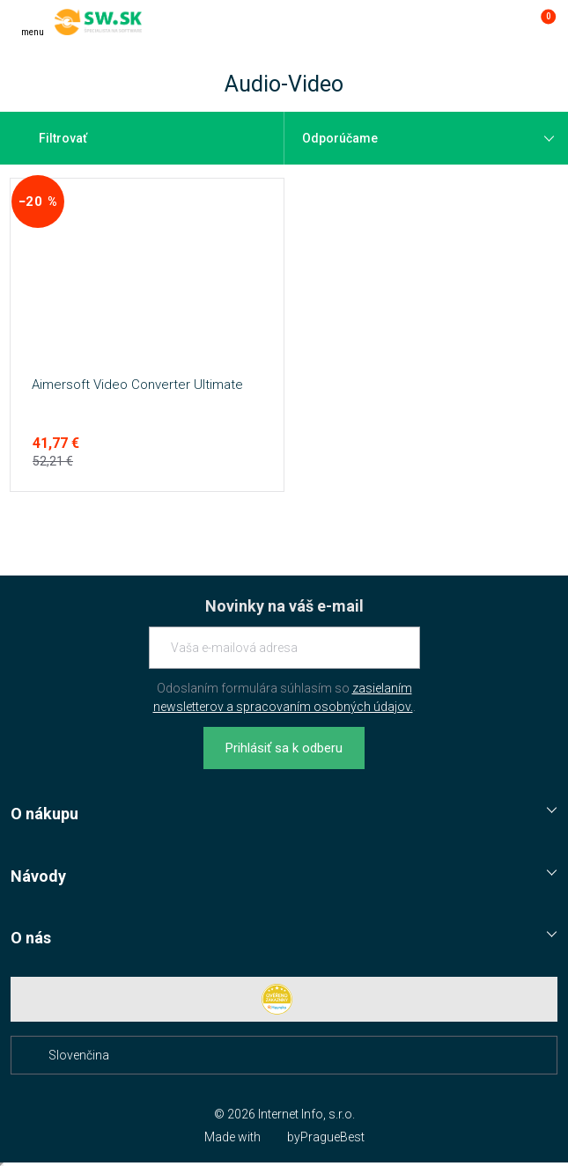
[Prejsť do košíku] (539, 22)
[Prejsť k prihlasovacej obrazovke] (504, 22)
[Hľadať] (469, 22)
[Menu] (33, 22)
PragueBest (332, 1137)
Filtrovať (52, 138)
